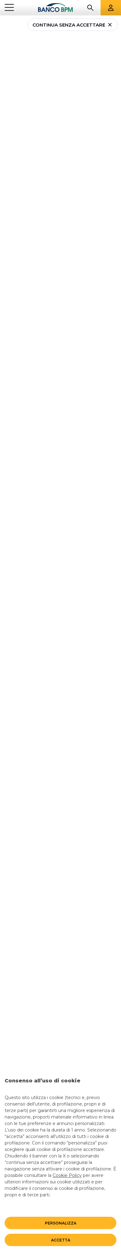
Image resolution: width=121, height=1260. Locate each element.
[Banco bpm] (55, 7)
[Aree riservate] (110, 8)
